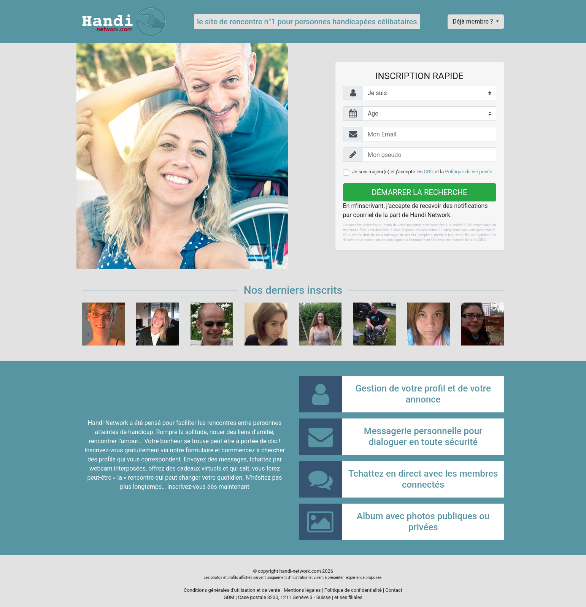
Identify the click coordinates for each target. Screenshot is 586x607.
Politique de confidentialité (353, 590)
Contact (393, 590)
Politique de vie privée (468, 171)
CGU (429, 171)
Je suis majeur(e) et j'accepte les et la (422, 171)
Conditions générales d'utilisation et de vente (232, 590)
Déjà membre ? (473, 21)
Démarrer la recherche (419, 192)
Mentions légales (302, 590)
